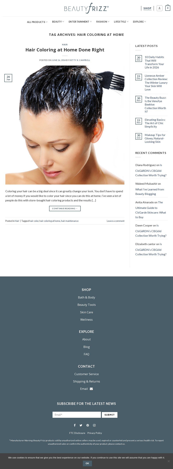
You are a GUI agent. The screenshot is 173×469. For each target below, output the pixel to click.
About (86, 339)
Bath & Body (86, 297)
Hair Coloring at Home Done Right (64, 50)
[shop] (147, 8)
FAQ (86, 354)
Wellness (86, 319)
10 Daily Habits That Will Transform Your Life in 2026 (154, 62)
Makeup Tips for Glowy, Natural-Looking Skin (155, 138)
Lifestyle (121, 21)
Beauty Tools (86, 305)
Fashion (102, 21)
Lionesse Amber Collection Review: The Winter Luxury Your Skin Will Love (156, 82)
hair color (34, 220)
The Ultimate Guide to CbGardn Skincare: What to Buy (150, 209)
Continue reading (65, 208)
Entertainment (80, 21)
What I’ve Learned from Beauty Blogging (149, 192)
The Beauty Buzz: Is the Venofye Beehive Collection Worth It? (155, 104)
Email (86, 389)
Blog (86, 347)
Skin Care (86, 312)
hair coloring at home (49, 220)
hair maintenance (70, 220)
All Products (37, 22)
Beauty (58, 21)
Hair (65, 44)
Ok (87, 463)
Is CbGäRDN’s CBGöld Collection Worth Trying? (151, 170)
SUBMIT (110, 414)
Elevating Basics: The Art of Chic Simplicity (155, 123)
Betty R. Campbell (80, 60)
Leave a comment (115, 220)
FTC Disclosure (77, 433)
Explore (139, 21)
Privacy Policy (94, 433)
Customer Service (86, 374)
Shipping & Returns (86, 381)
